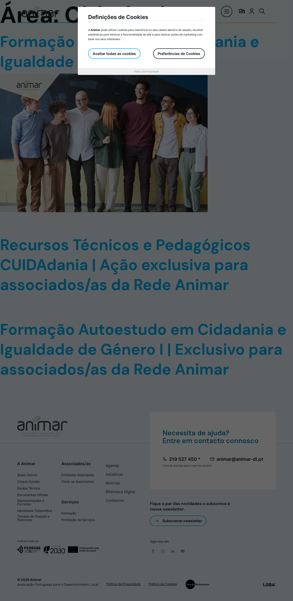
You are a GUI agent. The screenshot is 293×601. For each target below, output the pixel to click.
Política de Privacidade (146, 71)
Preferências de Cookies (179, 53)
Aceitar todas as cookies (114, 53)
